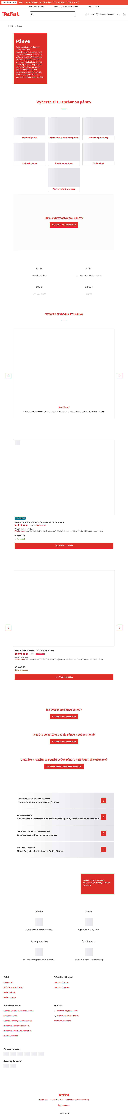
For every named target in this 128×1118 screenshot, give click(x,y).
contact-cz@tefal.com (67, 1011)
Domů (10, 26)
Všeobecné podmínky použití (16, 1026)
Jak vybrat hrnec (61, 982)
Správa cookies (10, 1016)
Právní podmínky (11, 1036)
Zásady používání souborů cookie (19, 1011)
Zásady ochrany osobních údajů (18, 1021)
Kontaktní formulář (62, 1021)
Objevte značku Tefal (13, 987)
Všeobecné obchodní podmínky (18, 1031)
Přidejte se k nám (56, 1099)
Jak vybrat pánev (61, 987)
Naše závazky (10, 997)
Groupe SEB (43, 1099)
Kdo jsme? (8, 982)
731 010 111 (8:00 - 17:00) (67, 1016)
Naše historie (10, 992)
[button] (90, 14)
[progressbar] (7, 1054)
